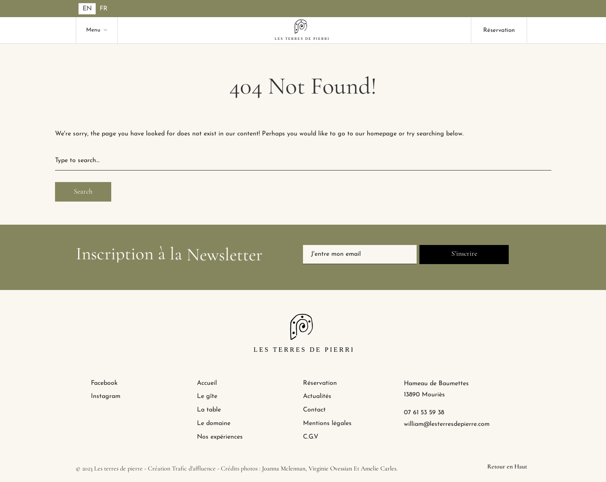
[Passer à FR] (104, 8)
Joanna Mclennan (283, 468)
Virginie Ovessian (330, 468)
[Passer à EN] (87, 8)
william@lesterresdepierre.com (447, 424)
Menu (93, 30)
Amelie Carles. (379, 468)
